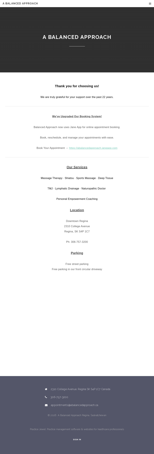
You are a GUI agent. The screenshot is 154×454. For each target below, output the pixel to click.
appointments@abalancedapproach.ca (74, 405)
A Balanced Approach (20, 3)
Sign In (77, 439)
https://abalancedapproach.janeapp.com (93, 148)
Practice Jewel (38, 429)
